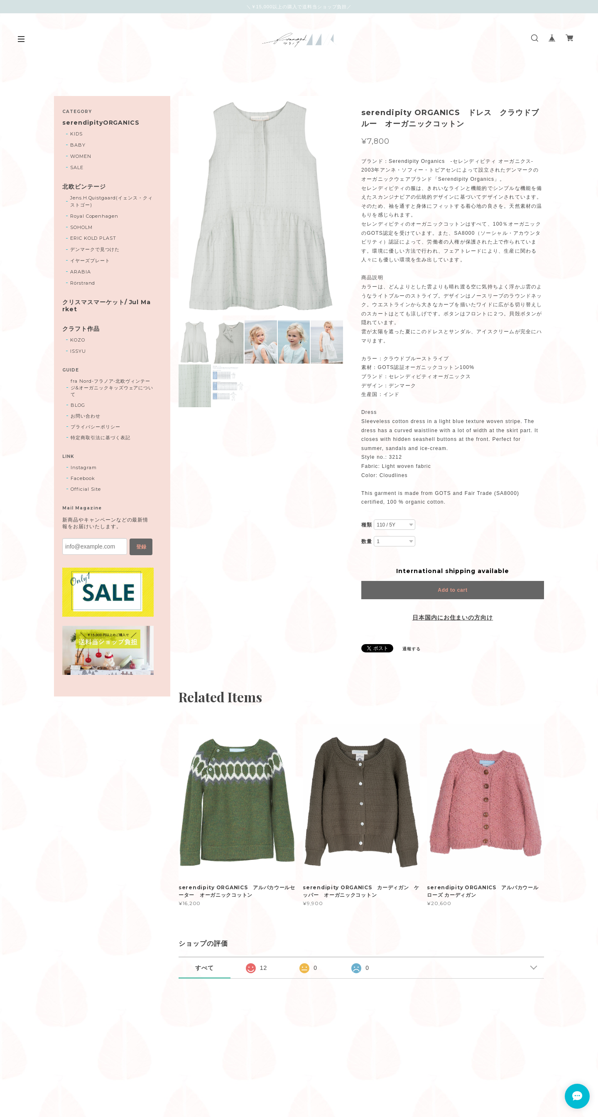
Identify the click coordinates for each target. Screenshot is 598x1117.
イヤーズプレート (90, 260)
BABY (78, 145)
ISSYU (78, 351)
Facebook (83, 478)
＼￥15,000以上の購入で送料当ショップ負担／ (299, 6)
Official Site (85, 489)
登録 (141, 547)
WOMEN (80, 156)
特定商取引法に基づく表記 (100, 437)
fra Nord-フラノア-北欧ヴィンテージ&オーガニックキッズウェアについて (112, 387)
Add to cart (452, 590)
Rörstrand (83, 283)
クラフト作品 (81, 328)
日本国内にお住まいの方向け (452, 617)
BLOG (78, 405)
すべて (204, 967)
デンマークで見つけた (95, 249)
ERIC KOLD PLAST (93, 238)
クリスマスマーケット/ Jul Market (106, 306)
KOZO (77, 340)
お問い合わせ (85, 416)
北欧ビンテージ (84, 186)
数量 (366, 541)
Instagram (84, 467)
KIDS (76, 134)
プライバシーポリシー (95, 427)
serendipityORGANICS (101, 122)
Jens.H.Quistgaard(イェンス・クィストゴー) (111, 201)
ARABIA (80, 272)
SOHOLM (81, 227)
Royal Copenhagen (94, 216)
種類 (366, 525)
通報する (411, 649)
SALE (76, 167)
